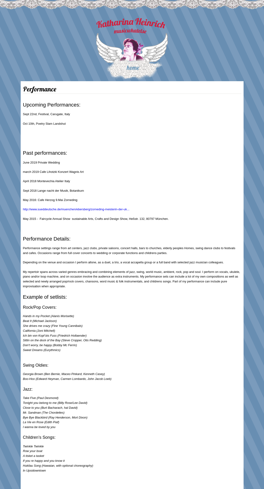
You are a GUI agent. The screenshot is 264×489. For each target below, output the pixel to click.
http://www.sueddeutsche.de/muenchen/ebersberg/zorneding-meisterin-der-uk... (76, 209)
